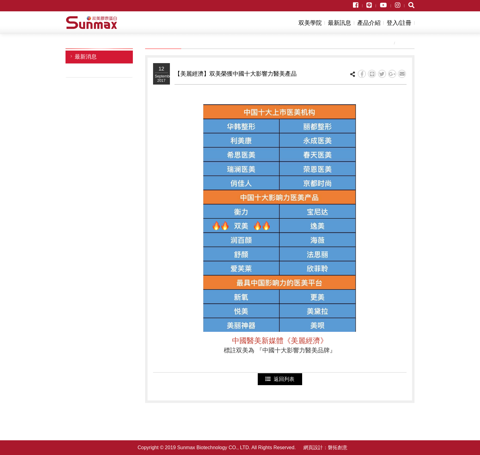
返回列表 (279, 379)
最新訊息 (339, 23)
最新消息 (86, 57)
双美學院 (310, 23)
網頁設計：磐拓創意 (325, 447)
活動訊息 (86, 70)
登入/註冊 (399, 23)
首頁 (385, 43)
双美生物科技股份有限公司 (92, 22)
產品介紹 (369, 23)
